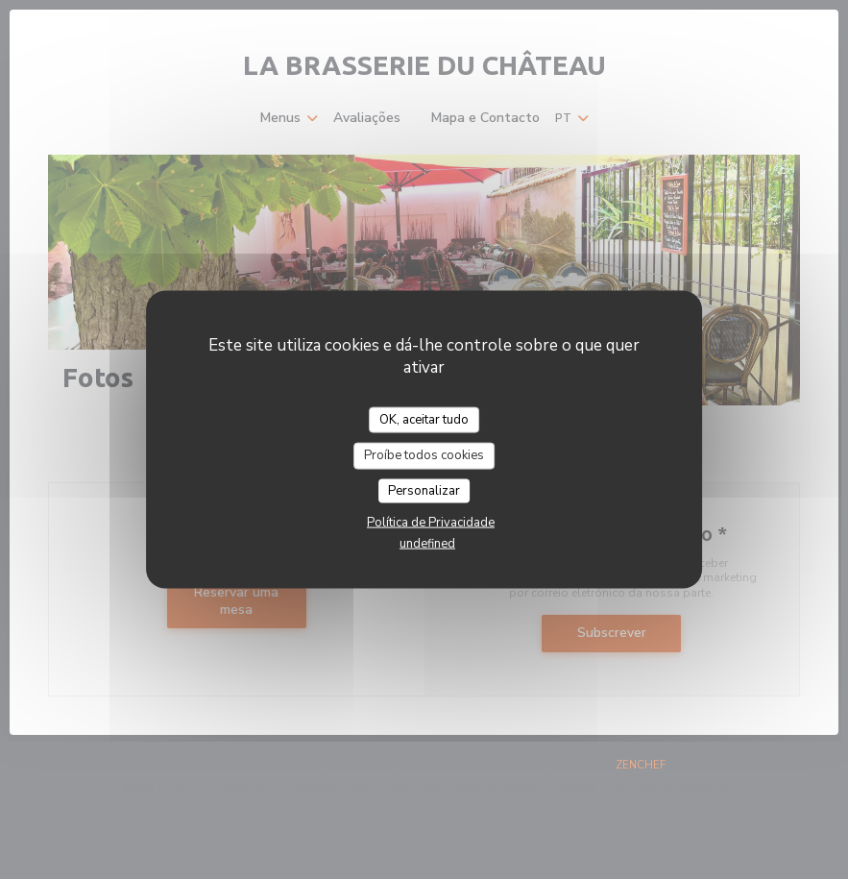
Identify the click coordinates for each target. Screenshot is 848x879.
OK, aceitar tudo (424, 418)
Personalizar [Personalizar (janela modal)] (424, 490)
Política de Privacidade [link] (431, 522)
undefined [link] (427, 543)
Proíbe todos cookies (424, 455)
